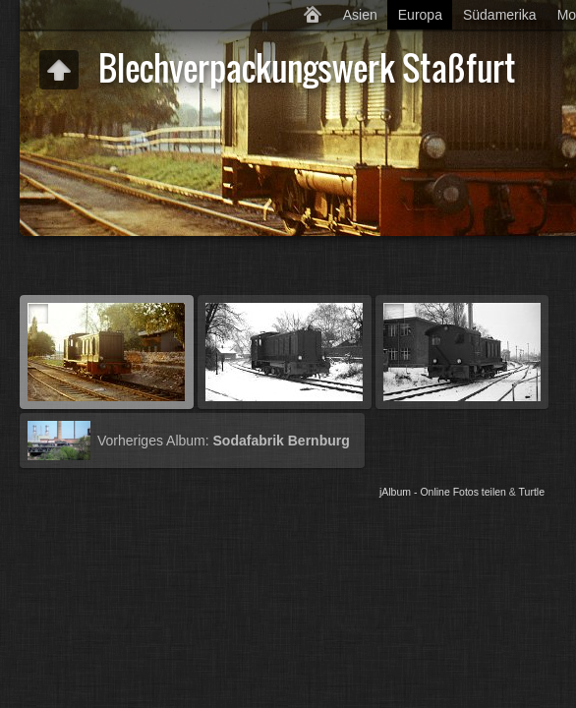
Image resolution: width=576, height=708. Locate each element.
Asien (360, 15)
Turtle (532, 492)
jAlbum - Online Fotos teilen (442, 492)
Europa (420, 15)
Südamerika (500, 15)
